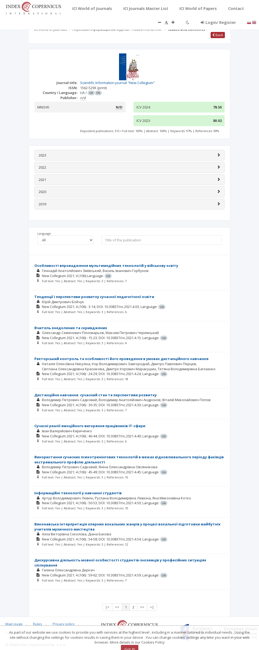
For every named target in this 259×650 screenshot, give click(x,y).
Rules (37, 624)
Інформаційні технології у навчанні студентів (78, 493)
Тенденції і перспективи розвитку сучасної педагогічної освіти (94, 296)
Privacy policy (64, 624)
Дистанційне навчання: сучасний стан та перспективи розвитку (95, 395)
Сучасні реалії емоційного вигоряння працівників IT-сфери (89, 425)
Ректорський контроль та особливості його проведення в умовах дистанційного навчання (121, 358)
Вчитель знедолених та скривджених (70, 327)
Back (217, 34)
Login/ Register (218, 22)
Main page (14, 624)
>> (142, 607)
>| (152, 607)
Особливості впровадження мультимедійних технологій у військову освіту (106, 265)
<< (117, 607)
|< (107, 607)
